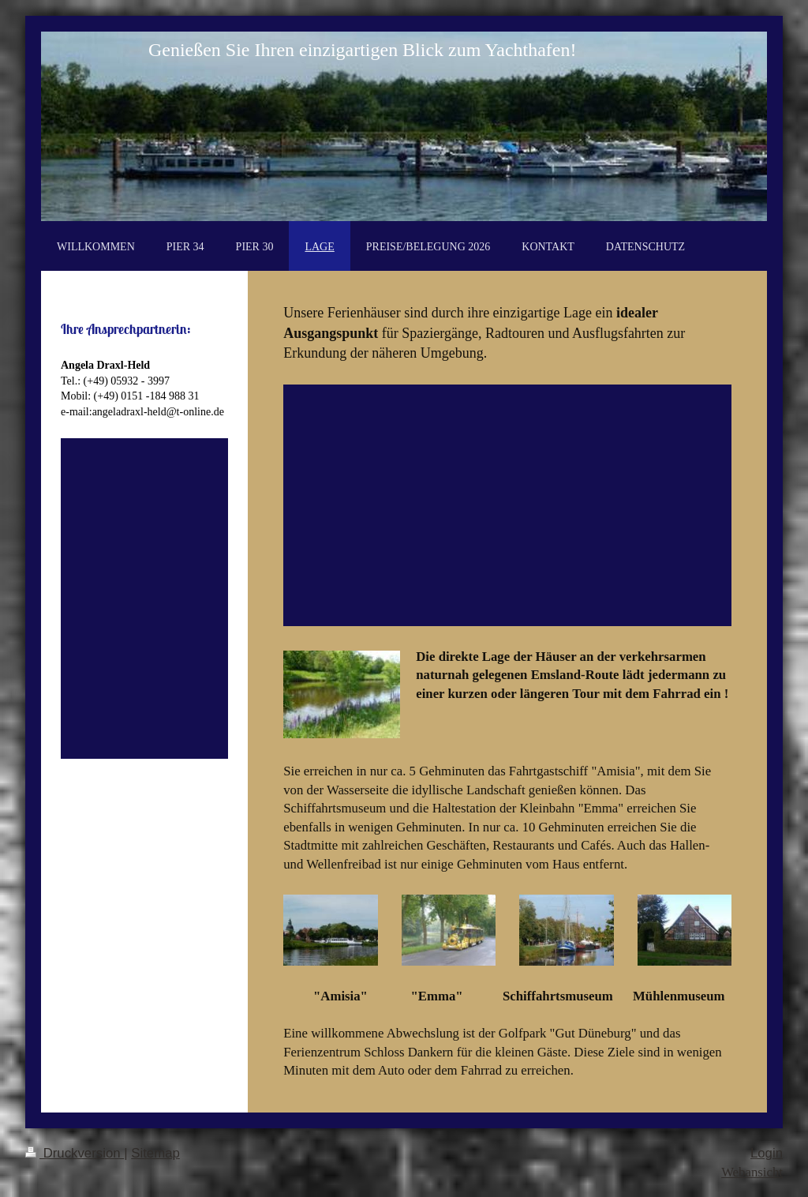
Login (766, 1153)
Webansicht (752, 1172)
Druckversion (74, 1153)
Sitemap (155, 1153)
